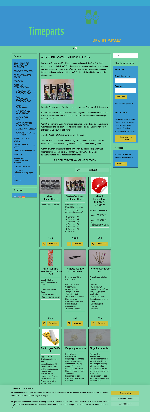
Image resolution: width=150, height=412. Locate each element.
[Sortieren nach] (92, 170)
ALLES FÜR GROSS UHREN (24, 140)
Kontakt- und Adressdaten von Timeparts (21, 161)
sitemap (81, 407)
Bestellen (53, 243)
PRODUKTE (18, 81)
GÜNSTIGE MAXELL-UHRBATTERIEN (24, 124)
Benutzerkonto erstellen (126, 138)
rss (86, 407)
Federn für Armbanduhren (22, 106)
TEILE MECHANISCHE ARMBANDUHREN (25, 99)
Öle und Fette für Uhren (24, 146)
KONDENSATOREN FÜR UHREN (25, 134)
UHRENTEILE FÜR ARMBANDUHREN (25, 92)
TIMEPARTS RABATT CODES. (22, 76)
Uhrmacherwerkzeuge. (24, 151)
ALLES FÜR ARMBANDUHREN (24, 86)
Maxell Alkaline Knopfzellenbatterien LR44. (50, 271)
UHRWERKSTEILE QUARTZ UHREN (25, 112)
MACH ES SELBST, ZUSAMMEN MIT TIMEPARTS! (24, 65)
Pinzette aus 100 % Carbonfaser (75, 270)
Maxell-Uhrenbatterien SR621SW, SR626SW (99, 200)
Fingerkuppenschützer (75, 348)
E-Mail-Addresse (122, 76)
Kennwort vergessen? (124, 103)
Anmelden (121, 97)
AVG (15, 176)
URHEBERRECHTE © (22, 167)
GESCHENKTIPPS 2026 (23, 71)
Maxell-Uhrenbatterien (50, 198)
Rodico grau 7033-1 (50, 350)
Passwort (119, 86)
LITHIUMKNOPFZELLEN (26, 129)
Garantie (17, 180)
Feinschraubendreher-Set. (99, 270)
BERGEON (18, 155)
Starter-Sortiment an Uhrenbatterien (75, 198)
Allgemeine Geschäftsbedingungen (23, 172)
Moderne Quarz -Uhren (25, 118)
